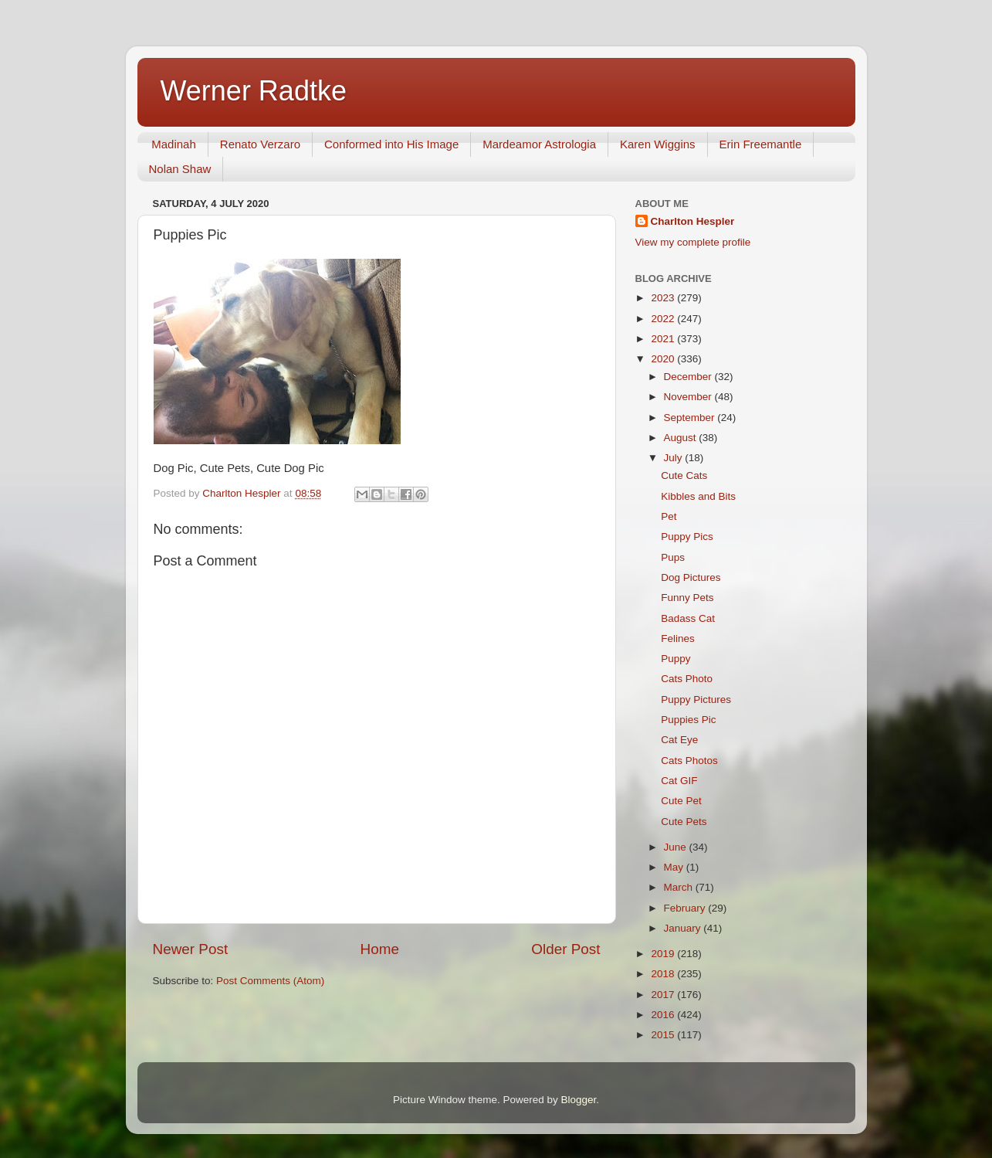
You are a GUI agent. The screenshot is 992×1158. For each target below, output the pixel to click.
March (680, 887)
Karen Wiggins (658, 144)
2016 (664, 1014)
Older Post (565, 949)
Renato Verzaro (260, 144)
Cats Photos (689, 760)
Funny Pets (687, 597)
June (676, 847)
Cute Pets (683, 821)
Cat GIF (679, 780)
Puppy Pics (687, 536)
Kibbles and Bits (698, 496)
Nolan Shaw (180, 168)
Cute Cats (684, 475)
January (684, 928)
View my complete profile (693, 242)
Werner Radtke (254, 91)
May (675, 867)
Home (380, 949)
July (675, 458)
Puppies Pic (688, 719)
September (691, 417)
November (689, 396)
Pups (673, 557)
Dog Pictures (690, 577)
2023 (664, 298)
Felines (678, 638)
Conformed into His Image (391, 144)
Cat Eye (679, 739)
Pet (668, 516)
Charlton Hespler (693, 221)
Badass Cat (688, 618)
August (681, 437)
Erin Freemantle (760, 144)
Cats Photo (687, 678)
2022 (664, 318)
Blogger (579, 1099)
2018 (664, 974)
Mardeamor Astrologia (539, 144)
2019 (664, 953)
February (686, 908)
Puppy (675, 658)
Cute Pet (681, 801)
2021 (664, 339)
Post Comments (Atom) (270, 981)
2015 (664, 1035)
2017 (664, 994)
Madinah (173, 144)
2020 (664, 359)
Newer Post (191, 949)
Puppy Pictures (696, 699)
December (689, 376)
